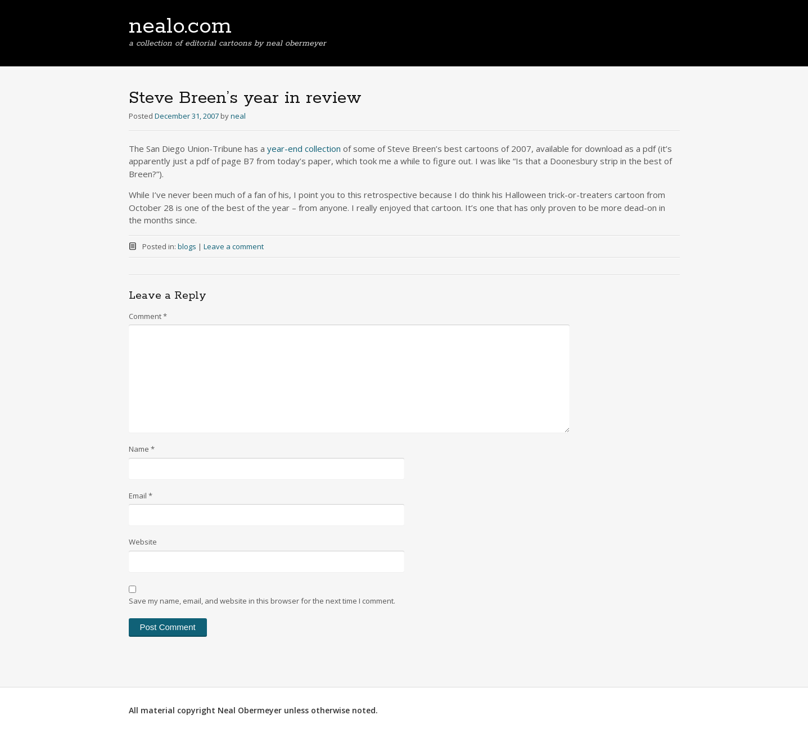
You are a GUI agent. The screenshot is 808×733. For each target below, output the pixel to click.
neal (238, 116)
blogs (187, 246)
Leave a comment (234, 246)
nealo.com (180, 26)
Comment (148, 316)
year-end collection (304, 148)
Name (142, 449)
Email (140, 496)
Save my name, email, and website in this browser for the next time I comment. (262, 601)
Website (143, 542)
